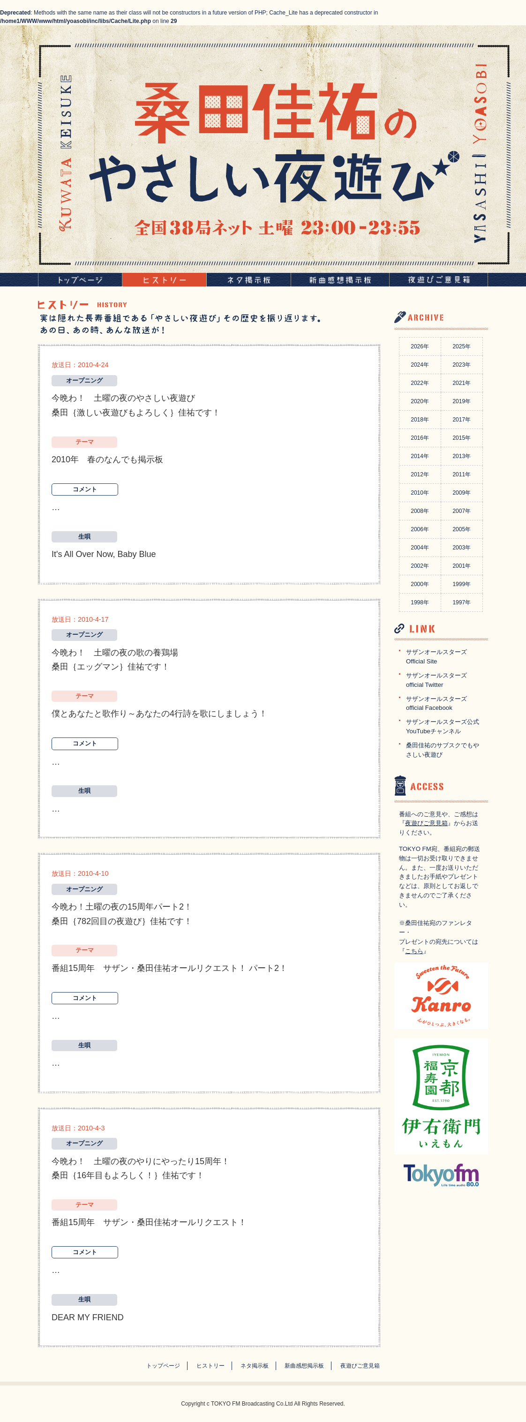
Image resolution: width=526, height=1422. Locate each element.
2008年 (420, 511)
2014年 (420, 456)
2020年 (420, 401)
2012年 (420, 474)
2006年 (420, 529)
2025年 (461, 346)
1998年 (420, 602)
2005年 (461, 529)
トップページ (163, 1365)
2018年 (420, 419)
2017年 (461, 419)
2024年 (420, 364)
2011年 (461, 474)
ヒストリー (210, 1365)
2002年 (420, 566)
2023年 (461, 364)
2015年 (461, 438)
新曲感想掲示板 (304, 1365)
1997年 (461, 602)
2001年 (461, 566)
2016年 (420, 438)
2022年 (420, 383)
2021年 (461, 383)
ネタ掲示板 (254, 1365)
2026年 (420, 346)
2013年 (461, 456)
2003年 (461, 547)
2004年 (420, 547)
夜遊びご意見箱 (426, 823)
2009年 (461, 492)
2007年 (461, 511)
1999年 (461, 584)
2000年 (420, 584)
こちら (414, 951)
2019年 (461, 401)
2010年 (420, 492)
